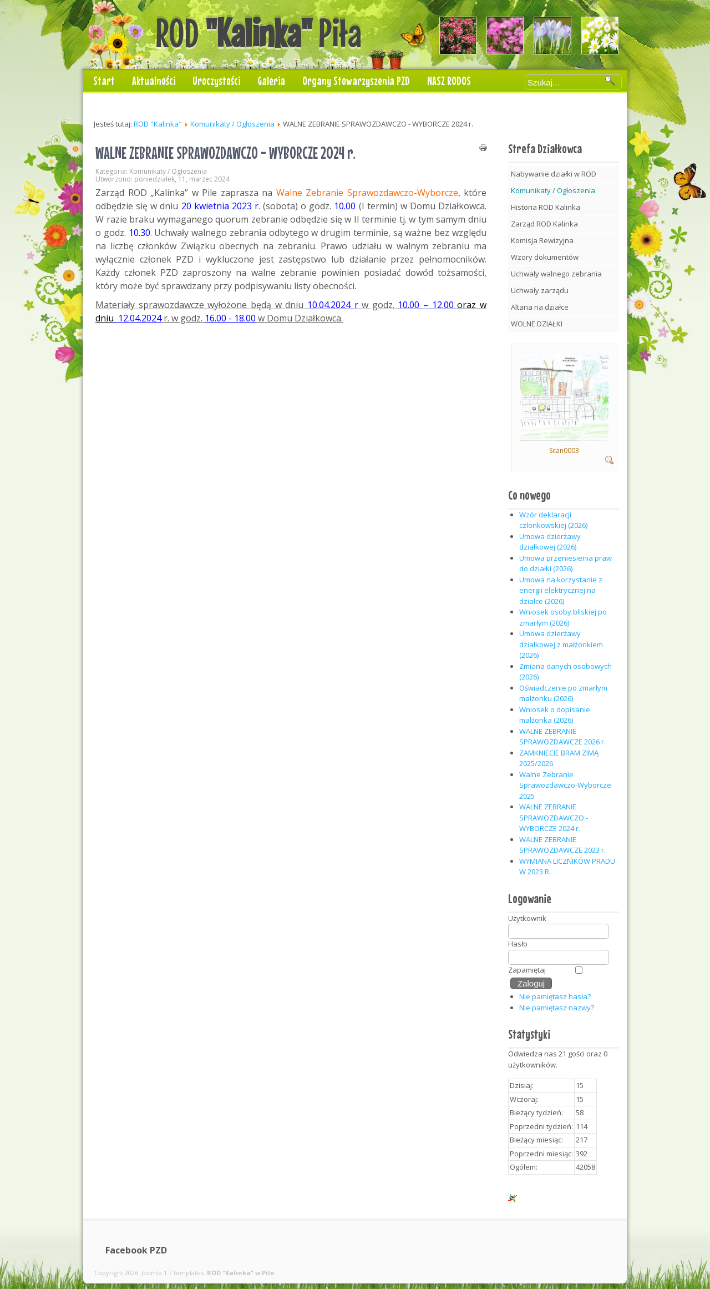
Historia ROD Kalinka (545, 207)
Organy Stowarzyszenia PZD (356, 80)
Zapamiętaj (527, 970)
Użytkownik (527, 918)
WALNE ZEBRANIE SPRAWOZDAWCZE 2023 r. (562, 844)
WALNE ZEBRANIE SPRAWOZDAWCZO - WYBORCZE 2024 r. (225, 152)
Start (104, 80)
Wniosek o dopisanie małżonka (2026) (554, 715)
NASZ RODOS (449, 80)
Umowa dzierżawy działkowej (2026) (550, 541)
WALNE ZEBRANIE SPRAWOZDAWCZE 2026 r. (562, 736)
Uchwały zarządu (540, 290)
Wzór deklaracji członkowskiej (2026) (553, 520)
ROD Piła (258, 33)
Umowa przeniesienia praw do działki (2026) (565, 563)
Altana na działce (540, 307)
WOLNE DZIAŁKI (536, 324)
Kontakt (108, 102)
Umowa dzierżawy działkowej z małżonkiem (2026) (561, 644)
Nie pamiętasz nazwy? (556, 1008)
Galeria (271, 80)
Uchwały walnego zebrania (556, 274)
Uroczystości (216, 80)
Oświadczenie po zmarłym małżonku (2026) (563, 693)
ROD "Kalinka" (158, 124)
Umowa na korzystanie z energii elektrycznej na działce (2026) (560, 590)
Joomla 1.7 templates (172, 1272)
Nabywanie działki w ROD (553, 174)
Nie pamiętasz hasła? (555, 996)
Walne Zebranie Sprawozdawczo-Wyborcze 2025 (565, 785)
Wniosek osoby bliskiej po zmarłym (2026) (563, 617)
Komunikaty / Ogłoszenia (232, 124)
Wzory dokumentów (545, 257)
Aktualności (153, 80)
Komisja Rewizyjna (542, 240)
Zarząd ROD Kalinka (544, 224)
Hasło (518, 944)
